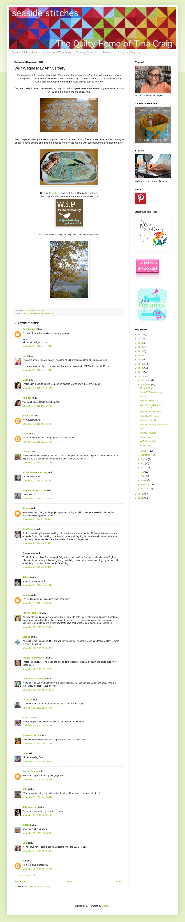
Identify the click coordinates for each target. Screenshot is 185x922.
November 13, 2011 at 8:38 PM (37, 833)
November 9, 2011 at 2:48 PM (36, 498)
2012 (141, 372)
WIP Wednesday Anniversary (154, 424)
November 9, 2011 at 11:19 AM (37, 370)
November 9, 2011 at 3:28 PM (36, 519)
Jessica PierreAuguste (34, 658)
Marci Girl (27, 717)
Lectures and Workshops (57, 52)
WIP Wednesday (148, 441)
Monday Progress (148, 388)
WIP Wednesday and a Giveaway (151, 406)
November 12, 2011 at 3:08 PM (37, 797)
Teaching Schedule (86, 52)
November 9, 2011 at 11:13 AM (37, 346)
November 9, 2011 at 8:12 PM (36, 567)
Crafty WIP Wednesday (151, 392)
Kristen (26, 508)
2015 (141, 359)
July (143, 463)
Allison (26, 825)
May (143, 472)
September (146, 455)
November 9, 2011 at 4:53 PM (36, 543)
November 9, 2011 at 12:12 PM (37, 424)
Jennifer (26, 398)
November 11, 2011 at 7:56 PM (37, 779)
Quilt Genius (28, 329)
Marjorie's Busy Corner (34, 490)
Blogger (105, 906)
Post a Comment (27, 875)
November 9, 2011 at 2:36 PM (36, 480)
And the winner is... (149, 400)
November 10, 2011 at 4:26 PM (37, 725)
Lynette (26, 451)
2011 (141, 376)
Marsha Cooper (30, 771)
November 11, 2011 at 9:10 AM (37, 761)
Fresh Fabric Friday (149, 416)
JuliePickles (28, 529)
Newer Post (20, 881)
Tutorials (107, 52)
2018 (141, 347)
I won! (143, 396)
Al (23, 861)
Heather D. (27, 415)
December (146, 380)
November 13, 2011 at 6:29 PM (37, 815)
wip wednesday (48, 313)
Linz (24, 380)
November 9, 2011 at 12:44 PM (37, 462)
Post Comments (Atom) (38, 886)
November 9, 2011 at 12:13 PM (37, 442)
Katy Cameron (29, 807)
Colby (25, 433)
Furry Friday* (146, 437)
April (143, 476)
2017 (141, 351)
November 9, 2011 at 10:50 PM (37, 603)
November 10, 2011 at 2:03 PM (37, 708)
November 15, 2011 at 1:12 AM (37, 869)
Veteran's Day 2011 (149, 420)
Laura (25, 753)
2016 (141, 355)
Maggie (26, 595)
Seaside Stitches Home (24, 52)
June (143, 467)
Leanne (26, 637)
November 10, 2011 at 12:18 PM (37, 690)
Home (70, 881)
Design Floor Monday (150, 411)
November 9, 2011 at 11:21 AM (37, 388)
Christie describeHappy (34, 678)
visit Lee (56, 193)
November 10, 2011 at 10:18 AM (37, 648)
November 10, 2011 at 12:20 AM (37, 627)
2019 (141, 343)
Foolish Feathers (31, 613)
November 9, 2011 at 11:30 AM (37, 406)
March (144, 480)
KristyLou (27, 699)
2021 (141, 334)
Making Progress (148, 433)
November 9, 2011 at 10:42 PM (37, 585)
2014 (141, 364)
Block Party (145, 445)
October (145, 451)
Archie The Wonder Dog (34, 472)
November (146, 384)
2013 (141, 368)
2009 (141, 498)
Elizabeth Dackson (31, 735)
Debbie (26, 577)
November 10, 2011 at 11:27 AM (37, 669)
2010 (141, 494)
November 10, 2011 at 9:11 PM (37, 743)
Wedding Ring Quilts (31, 313)
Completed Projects (129, 52)
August (144, 459)
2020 (141, 338)
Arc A (142, 428)
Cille (24, 789)
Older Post (118, 881)
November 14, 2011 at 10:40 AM (37, 851)
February (145, 484)
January (145, 488)
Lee (24, 356)
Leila (24, 843)
